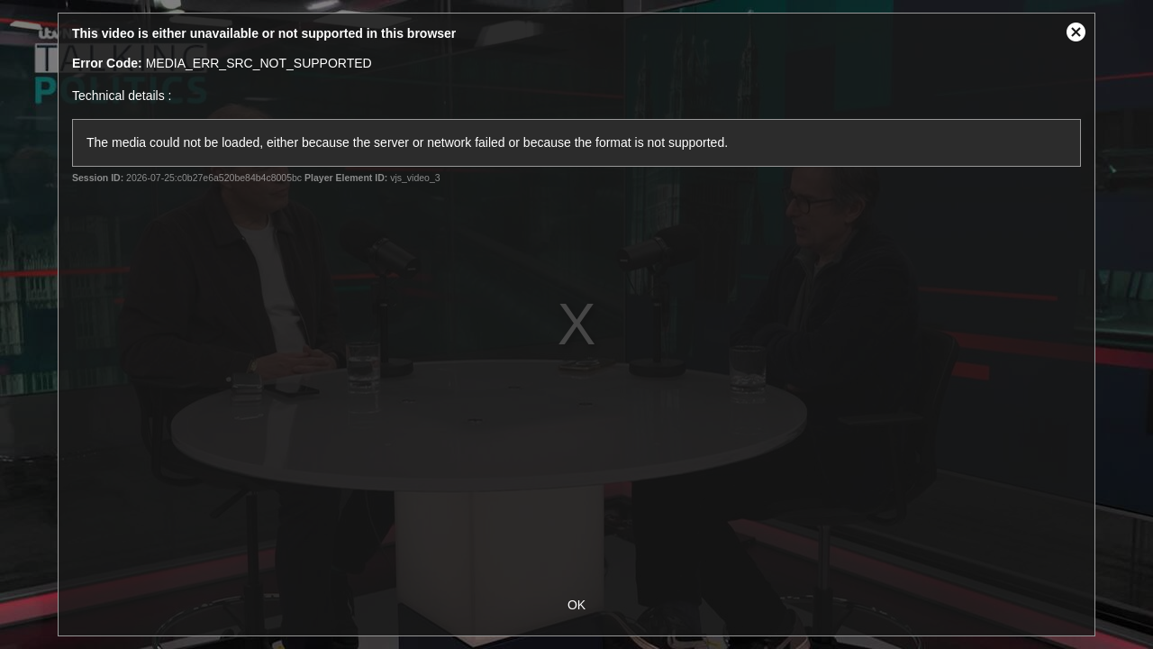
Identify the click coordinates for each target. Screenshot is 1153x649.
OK (576, 605)
